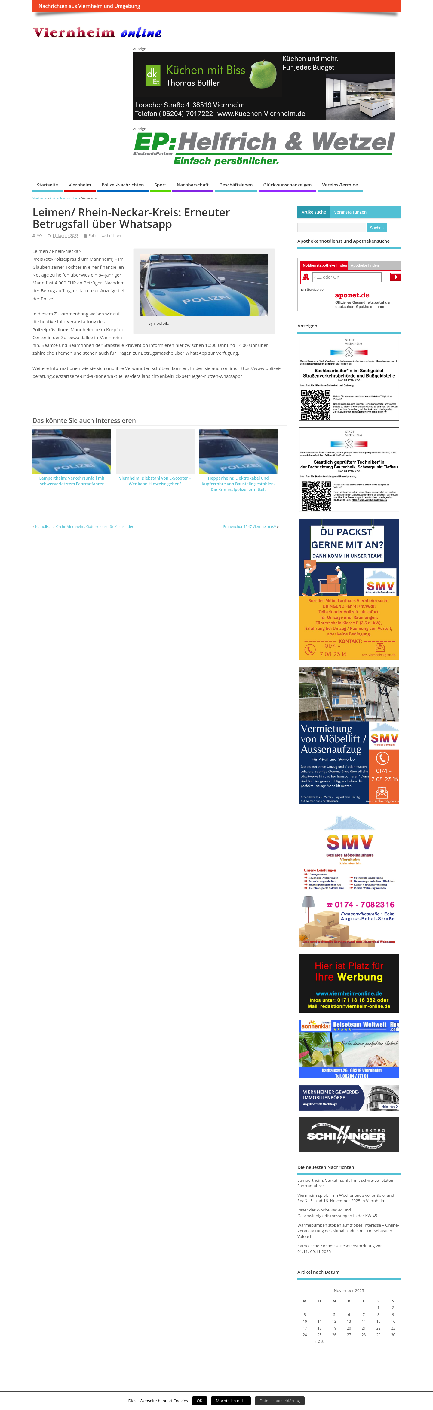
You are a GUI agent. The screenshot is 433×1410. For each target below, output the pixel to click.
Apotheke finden (365, 265)
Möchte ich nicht (231, 1400)
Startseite (47, 185)
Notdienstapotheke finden (325, 265)
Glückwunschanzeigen (287, 185)
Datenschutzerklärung (280, 1400)
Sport (160, 185)
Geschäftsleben (236, 185)
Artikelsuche (314, 212)
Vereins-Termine (340, 185)
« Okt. (319, 1341)
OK (199, 1400)
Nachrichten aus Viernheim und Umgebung (89, 6)
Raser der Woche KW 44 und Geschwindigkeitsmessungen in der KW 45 (337, 1212)
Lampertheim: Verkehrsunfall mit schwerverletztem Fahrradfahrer (71, 481)
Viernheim (80, 185)
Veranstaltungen (350, 212)
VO (39, 235)
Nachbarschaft (193, 185)
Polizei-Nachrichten (123, 185)
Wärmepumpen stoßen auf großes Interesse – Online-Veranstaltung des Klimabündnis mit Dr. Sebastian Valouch (348, 1230)
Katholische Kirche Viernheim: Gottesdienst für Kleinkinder (84, 526)
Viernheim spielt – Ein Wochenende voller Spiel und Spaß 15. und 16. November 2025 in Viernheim (345, 1198)
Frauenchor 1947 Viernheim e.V (249, 526)
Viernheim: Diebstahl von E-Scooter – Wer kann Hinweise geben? (155, 481)
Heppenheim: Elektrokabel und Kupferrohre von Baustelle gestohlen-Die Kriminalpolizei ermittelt (238, 483)
